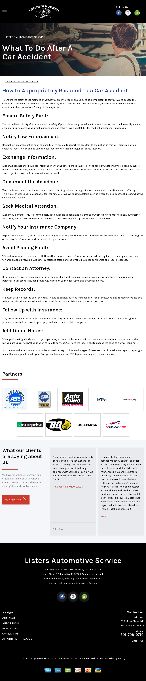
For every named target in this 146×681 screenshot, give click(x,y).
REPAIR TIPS (10, 628)
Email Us (138, 640)
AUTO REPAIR (10, 623)
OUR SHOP (9, 618)
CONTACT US (10, 633)
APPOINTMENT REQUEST (18, 638)
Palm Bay (58, 529)
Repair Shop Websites (57, 658)
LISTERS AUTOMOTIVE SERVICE (25, 37)
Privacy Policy (117, 658)
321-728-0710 (65, 569)
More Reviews (15, 499)
